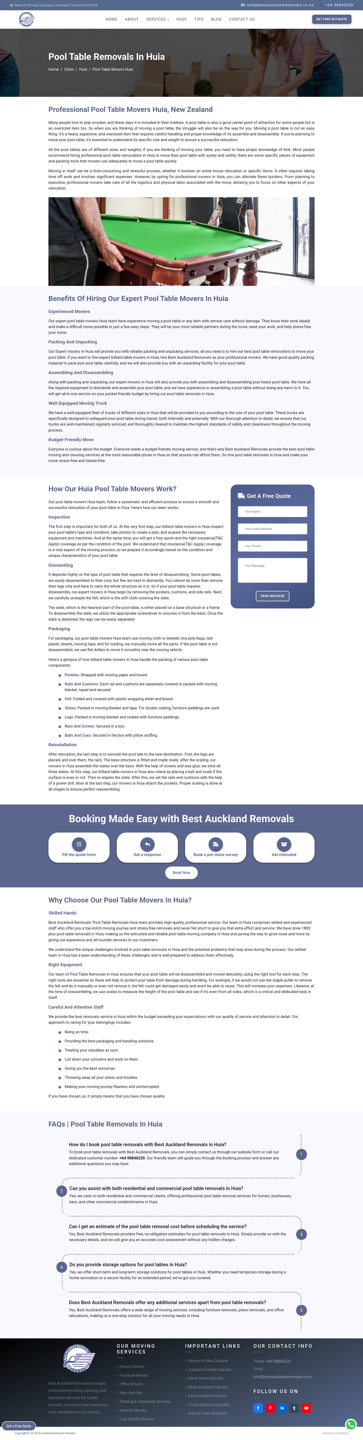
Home (53, 69)
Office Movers (131, 1384)
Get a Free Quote (19, 1426)
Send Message (273, 596)
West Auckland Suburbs (208, 1387)
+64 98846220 (132, 1158)
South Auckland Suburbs (208, 1404)
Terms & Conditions (336, 1433)
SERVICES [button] (156, 19)
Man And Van (131, 1393)
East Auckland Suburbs (207, 1396)
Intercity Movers (133, 1410)
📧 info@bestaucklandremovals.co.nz (277, 5)
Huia (83, 69)
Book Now (181, 872)
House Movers (132, 1366)
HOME (111, 19)
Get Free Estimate (331, 19)
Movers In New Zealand (208, 1361)
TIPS (199, 19)
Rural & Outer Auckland (207, 1413)
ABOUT (132, 19)
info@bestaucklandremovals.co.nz (282, 1377)
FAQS (181, 19)
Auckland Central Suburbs (210, 1369)
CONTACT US (242, 19)
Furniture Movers (134, 1375)
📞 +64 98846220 (336, 5)
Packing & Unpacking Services (145, 1401)
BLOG (216, 19)
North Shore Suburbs (205, 1378)
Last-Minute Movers (136, 1419)
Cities (69, 69)
